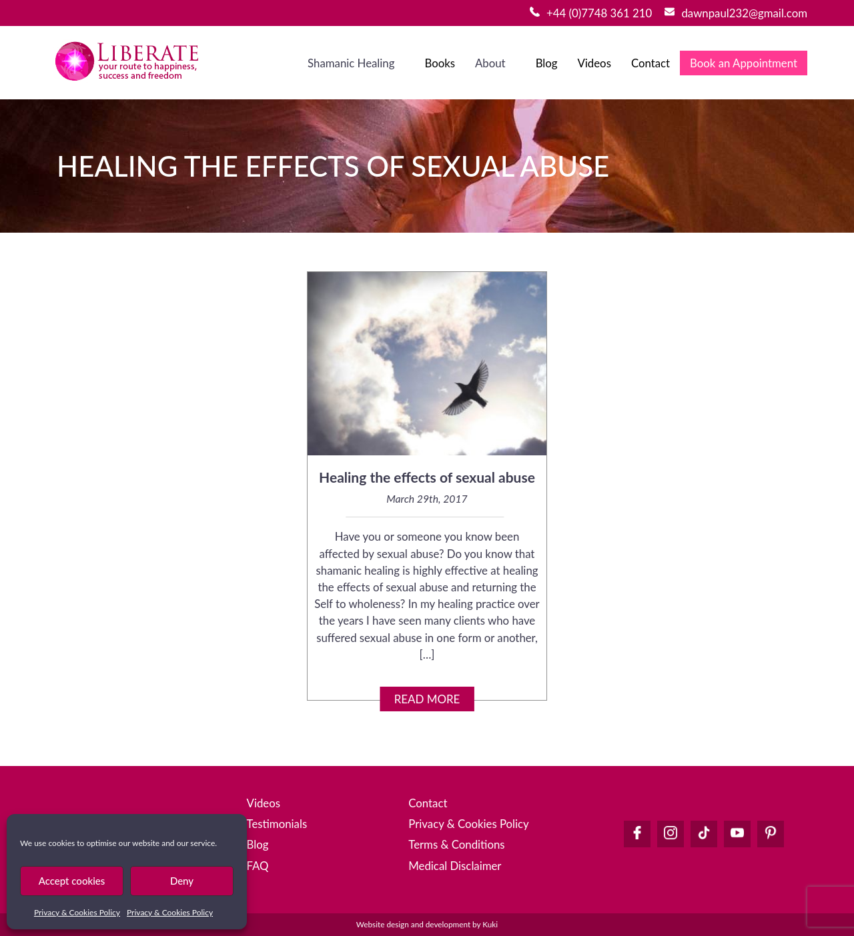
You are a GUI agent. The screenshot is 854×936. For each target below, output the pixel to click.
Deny (181, 881)
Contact (650, 63)
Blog (547, 63)
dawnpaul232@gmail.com (744, 13)
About (490, 63)
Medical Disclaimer (454, 866)
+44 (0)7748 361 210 (599, 13)
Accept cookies (72, 881)
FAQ (258, 866)
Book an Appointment (743, 63)
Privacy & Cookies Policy (77, 912)
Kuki (490, 924)
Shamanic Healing (351, 63)
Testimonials (277, 824)
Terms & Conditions (456, 844)
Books (439, 63)
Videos (593, 63)
